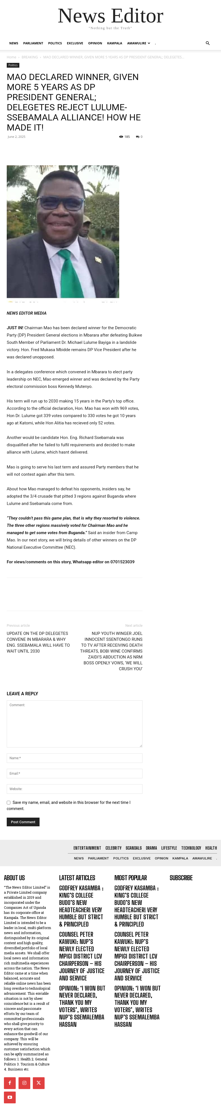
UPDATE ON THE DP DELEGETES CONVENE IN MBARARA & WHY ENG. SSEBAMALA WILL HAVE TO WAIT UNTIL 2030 (38, 642)
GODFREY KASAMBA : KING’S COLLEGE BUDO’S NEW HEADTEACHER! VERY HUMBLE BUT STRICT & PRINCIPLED (82, 897)
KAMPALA (114, 43)
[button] (207, 43)
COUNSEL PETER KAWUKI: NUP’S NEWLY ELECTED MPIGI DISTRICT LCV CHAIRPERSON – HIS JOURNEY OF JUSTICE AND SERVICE (80, 929)
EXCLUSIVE (75, 43)
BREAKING (30, 57)
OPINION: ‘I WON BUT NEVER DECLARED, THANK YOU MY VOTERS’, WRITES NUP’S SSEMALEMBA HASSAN (82, 959)
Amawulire (139, 43)
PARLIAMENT (33, 43)
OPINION (95, 43)
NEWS (13, 43)
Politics (55, 43)
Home (11, 57)
